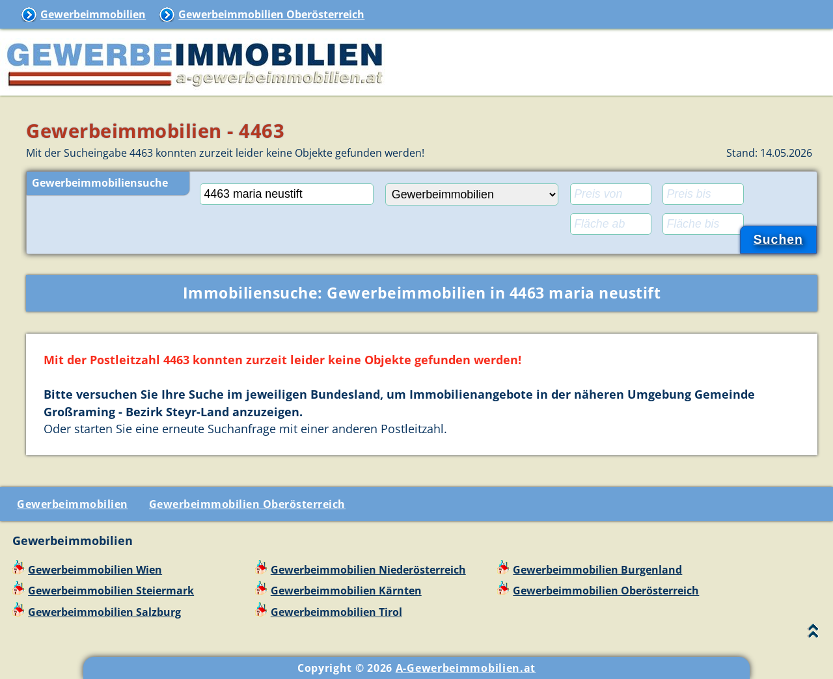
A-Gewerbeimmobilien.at (466, 668)
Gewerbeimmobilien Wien (95, 570)
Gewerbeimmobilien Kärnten (346, 590)
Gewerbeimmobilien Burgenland (597, 570)
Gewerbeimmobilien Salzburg (104, 612)
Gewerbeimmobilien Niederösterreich (368, 570)
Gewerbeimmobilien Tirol (336, 612)
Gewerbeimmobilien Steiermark (111, 590)
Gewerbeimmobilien (93, 14)
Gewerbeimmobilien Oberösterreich (271, 14)
